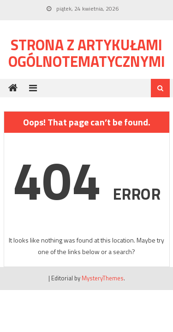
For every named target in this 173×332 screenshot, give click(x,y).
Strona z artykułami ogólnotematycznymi (86, 53)
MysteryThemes (103, 278)
